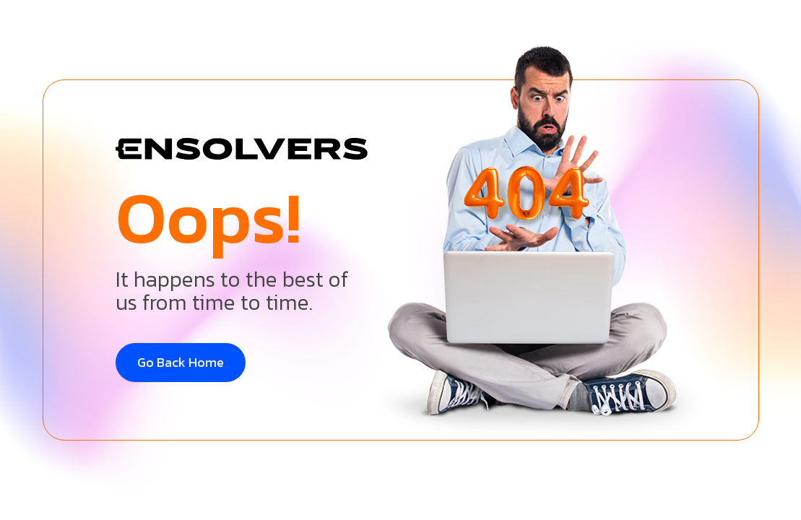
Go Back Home (180, 362)
